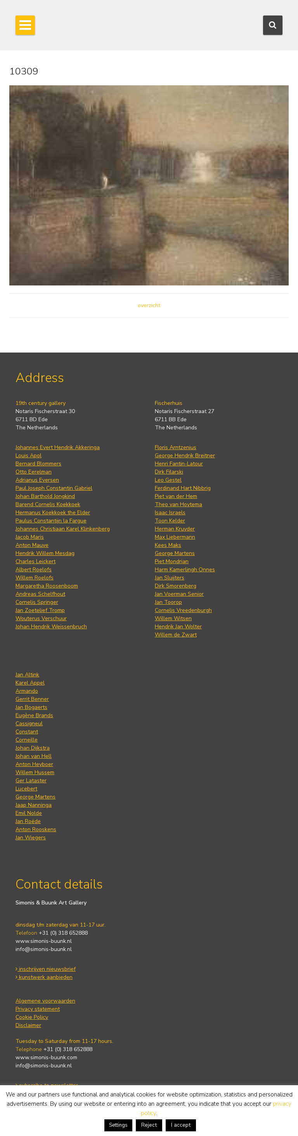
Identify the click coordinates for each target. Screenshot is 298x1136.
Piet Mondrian (172, 561)
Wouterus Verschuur (41, 618)
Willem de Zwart (176, 634)
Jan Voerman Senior (179, 594)
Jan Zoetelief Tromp (40, 610)
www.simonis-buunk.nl (44, 941)
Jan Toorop (168, 602)
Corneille (27, 740)
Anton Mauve (32, 545)
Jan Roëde (28, 821)
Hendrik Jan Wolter (178, 626)
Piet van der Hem (176, 496)
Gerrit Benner (32, 699)
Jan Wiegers (31, 837)
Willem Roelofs (35, 577)
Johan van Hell (34, 756)
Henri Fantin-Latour (179, 463)
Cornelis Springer (37, 602)
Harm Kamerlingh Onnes (185, 569)
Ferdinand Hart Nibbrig (183, 488)
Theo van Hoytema (178, 504)
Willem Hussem (35, 772)
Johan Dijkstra (33, 748)
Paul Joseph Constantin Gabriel (54, 488)
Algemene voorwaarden (45, 1001)
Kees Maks (168, 545)
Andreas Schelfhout (40, 594)
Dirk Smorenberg (175, 586)
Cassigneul (29, 723)
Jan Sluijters (169, 577)
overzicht (149, 305)
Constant (27, 731)
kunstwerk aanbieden (44, 977)
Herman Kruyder (175, 529)
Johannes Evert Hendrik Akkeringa (58, 447)
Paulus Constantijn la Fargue (51, 520)
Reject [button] (149, 1125)
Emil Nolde (29, 813)
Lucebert (26, 788)
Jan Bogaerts (31, 707)
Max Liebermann (175, 537)
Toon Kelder (170, 520)
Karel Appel (30, 682)
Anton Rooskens (36, 829)
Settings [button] (118, 1125)
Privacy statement (38, 1009)
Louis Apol (29, 455)
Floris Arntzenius (175, 447)
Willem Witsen (173, 618)
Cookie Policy (32, 1017)
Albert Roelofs (34, 569)
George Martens (175, 553)
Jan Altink (27, 674)
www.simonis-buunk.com (46, 1057)
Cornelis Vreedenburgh (183, 610)
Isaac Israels (170, 512)
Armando (27, 691)
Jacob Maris (30, 537)
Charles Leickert (35, 561)
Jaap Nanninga (34, 805)
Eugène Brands (34, 715)
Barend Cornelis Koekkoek (48, 504)
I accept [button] (181, 1125)
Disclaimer (28, 1025)
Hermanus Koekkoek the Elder (53, 512)
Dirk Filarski (169, 471)
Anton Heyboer (34, 764)
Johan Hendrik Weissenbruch (51, 626)
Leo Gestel (168, 480)
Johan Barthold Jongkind (45, 496)
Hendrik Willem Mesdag (45, 553)
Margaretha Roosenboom (47, 586)
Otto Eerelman (34, 471)
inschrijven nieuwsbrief (46, 969)
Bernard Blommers (38, 463)
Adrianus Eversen (37, 480)
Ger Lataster (31, 780)
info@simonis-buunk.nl (44, 949)
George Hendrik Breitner (185, 455)
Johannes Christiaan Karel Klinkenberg (63, 529)
